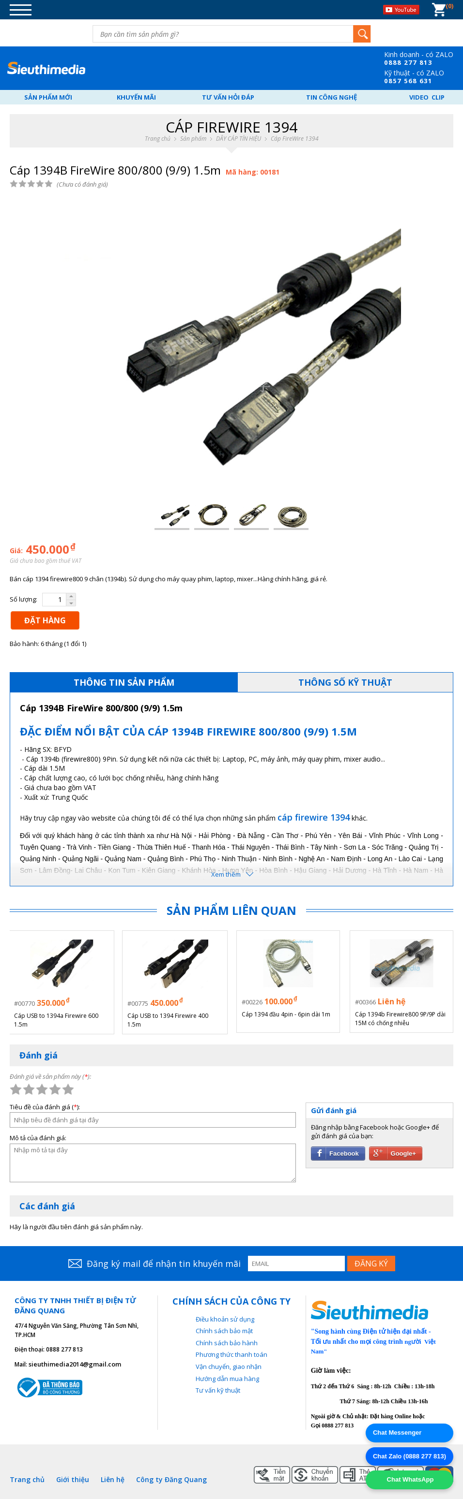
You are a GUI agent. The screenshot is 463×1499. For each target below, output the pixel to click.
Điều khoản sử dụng (225, 1317)
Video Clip (427, 97)
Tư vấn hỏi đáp (228, 97)
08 (388, 62)
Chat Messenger (397, 1432)
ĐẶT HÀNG (45, 620)
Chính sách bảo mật (224, 1329)
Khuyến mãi (136, 97)
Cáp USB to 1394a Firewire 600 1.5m (57, 1018)
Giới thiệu (72, 1478)
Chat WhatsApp (409, 1479)
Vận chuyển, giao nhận (229, 1365)
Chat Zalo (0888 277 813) (409, 1456)
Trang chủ (157, 139)
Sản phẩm (193, 139)
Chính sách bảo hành (227, 1341)
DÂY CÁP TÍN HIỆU (238, 139)
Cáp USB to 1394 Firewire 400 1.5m (168, 1018)
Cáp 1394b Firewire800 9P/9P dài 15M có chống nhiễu (400, 1018)
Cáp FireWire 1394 (295, 139)
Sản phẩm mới (48, 97)
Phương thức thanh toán (231, 1353)
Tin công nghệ (331, 97)
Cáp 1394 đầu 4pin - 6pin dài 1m (286, 1014)
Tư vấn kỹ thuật (218, 1389)
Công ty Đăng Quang (171, 1478)
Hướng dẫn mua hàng (227, 1377)
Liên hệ (112, 1478)
